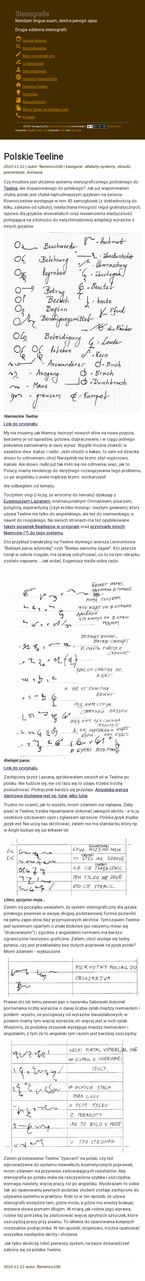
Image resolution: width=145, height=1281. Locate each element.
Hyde (62, 130)
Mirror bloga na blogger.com (46, 109)
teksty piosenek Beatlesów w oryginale (41, 526)
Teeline (11, 188)
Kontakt (29, 117)
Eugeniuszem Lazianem (27, 501)
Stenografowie (34, 71)
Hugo (29, 130)
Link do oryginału (20, 423)
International (104, 126)
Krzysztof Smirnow (57, 126)
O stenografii (33, 63)
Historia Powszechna (40, 79)
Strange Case (41, 130)
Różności (30, 94)
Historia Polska (35, 86)
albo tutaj (78, 795)
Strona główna (34, 41)
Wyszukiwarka (34, 48)
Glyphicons (75, 130)
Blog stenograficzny (39, 56)
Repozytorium (34, 102)
